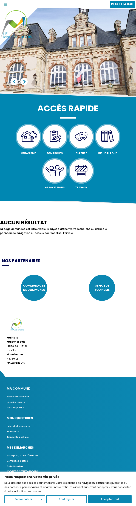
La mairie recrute (16, 402)
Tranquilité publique (18, 437)
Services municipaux (18, 396)
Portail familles (15, 466)
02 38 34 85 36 (124, 4)
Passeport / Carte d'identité (22, 455)
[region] (68, 489)
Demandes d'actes (17, 460)
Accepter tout (110, 499)
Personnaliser (23, 499)
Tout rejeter (66, 499)
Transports (13, 431)
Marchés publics (15, 407)
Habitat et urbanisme (18, 426)
